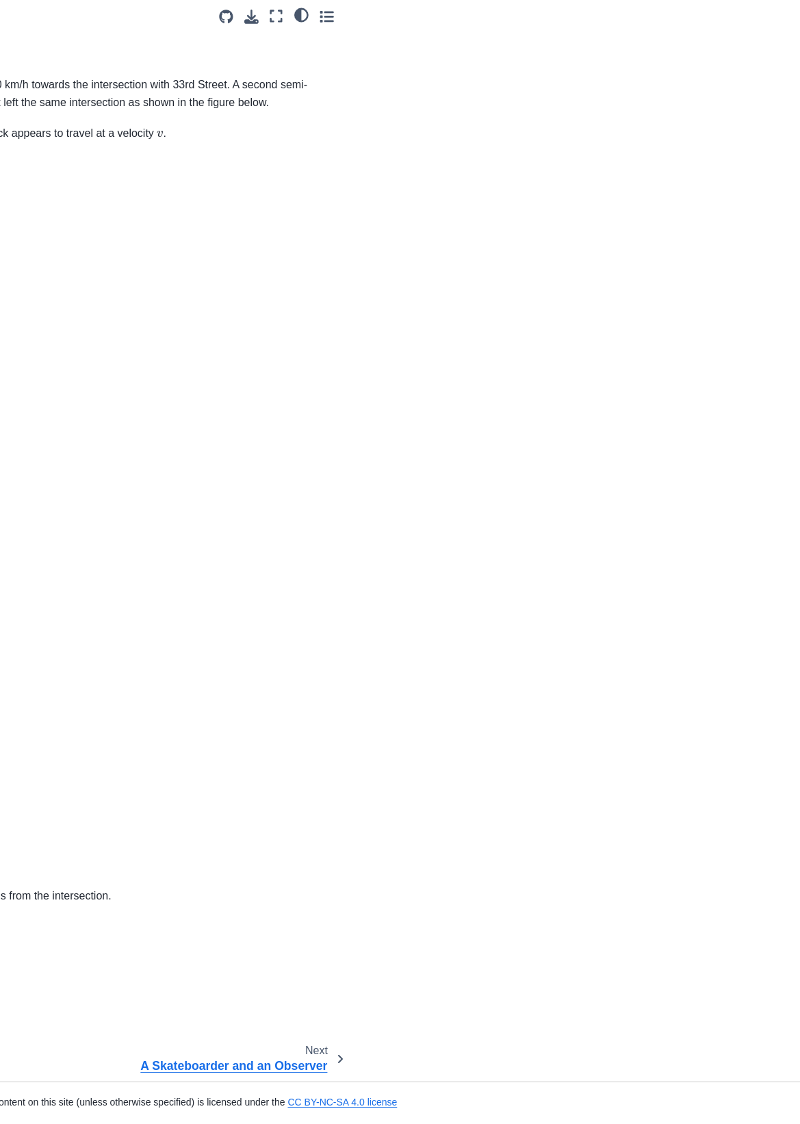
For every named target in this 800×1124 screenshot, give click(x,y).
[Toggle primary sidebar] (183, 16)
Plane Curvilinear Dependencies (55, 875)
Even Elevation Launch (68, 677)
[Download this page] (701, 16)
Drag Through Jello (59, 655)
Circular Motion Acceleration (79, 470)
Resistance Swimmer (64, 987)
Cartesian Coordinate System (82, 449)
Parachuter (42, 824)
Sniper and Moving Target (74, 193)
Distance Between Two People (68, 625)
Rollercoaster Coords (64, 1030)
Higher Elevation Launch (71, 698)
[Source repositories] (675, 16)
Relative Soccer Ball (62, 112)
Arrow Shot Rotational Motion (82, 324)
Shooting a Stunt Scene (69, 1052)
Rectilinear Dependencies (74, 965)
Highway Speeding (59, 720)
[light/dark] (751, 14)
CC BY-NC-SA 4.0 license (594, 1102)
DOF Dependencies (61, 595)
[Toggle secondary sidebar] (776, 16)
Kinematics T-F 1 (55, 742)
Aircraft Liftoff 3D (54, 302)
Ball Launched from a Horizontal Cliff (64, 354)
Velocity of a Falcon (60, 236)
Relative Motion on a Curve (77, 90)
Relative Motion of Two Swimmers (67, 39)
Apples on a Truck (57, 280)
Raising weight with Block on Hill (80, 935)
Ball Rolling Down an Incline (79, 384)
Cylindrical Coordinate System (84, 574)
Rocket (33, 1009)
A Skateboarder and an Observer (68, 163)
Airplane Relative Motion (71, 258)
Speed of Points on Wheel (74, 215)
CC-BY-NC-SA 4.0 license (391, 980)
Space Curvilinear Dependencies (57, 1082)
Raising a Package (59, 905)
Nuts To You (44, 846)
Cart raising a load (58, 427)
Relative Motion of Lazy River (82, 68)
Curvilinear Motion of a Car (76, 514)
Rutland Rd (44, 134)
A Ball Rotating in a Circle (73, 405)
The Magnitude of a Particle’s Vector (81, 794)
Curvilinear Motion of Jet (71, 492)
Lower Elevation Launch (70, 764)
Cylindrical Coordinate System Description (84, 544)
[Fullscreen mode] (726, 16)
